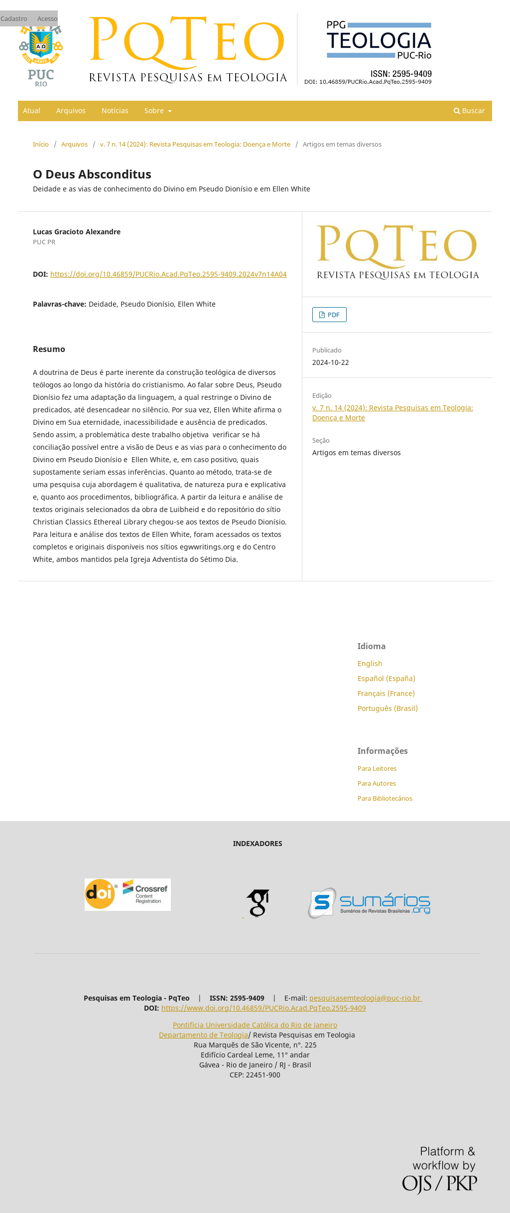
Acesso (47, 18)
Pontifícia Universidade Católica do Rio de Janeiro (255, 1025)
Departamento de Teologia (203, 1035)
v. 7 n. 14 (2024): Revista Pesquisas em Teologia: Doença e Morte (195, 144)
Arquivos (71, 110)
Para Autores (377, 783)
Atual (31, 110)
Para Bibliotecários (385, 798)
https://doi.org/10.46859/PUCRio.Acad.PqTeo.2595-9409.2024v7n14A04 (168, 274)
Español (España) (386, 678)
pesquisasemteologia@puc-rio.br (365, 998)
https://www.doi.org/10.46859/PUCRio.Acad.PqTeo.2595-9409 (263, 1008)
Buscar (469, 110)
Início (41, 144)
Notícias (115, 110)
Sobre (155, 110)
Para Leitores (377, 768)
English (370, 663)
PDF (333, 314)
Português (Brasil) (388, 708)
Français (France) (386, 693)
